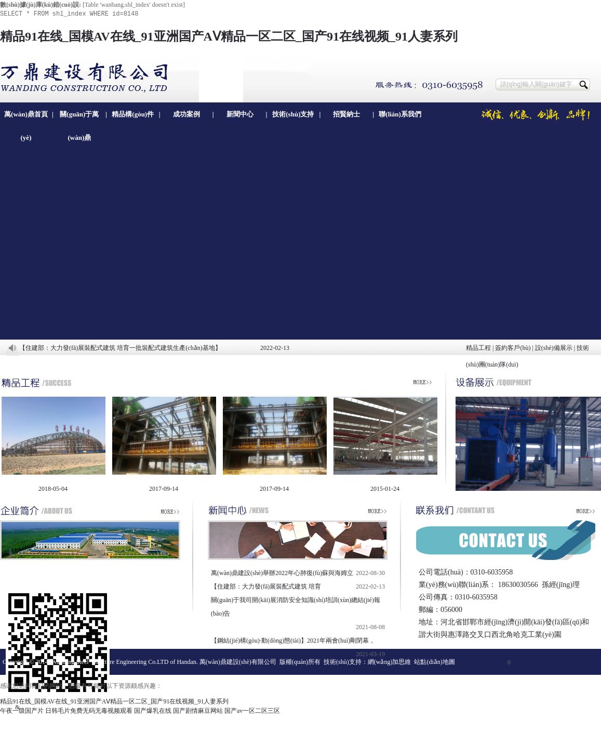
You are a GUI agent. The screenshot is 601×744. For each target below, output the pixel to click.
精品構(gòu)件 (133, 114)
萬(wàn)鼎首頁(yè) (26, 118)
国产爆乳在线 (152, 710)
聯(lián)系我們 (400, 114)
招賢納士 (346, 114)
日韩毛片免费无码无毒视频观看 (88, 710)
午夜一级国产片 (22, 710)
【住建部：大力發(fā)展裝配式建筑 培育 (266, 586)
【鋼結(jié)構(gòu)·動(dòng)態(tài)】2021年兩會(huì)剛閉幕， (293, 640)
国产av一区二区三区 (252, 710)
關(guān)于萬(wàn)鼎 (79, 118)
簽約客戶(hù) (512, 347)
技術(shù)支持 (293, 114)
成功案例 (186, 114)
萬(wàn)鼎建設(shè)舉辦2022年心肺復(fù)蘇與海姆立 (282, 573)
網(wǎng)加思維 (389, 661)
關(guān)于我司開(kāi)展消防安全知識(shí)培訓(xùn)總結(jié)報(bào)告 (295, 606)
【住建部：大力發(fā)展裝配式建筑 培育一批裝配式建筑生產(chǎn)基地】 (120, 347)
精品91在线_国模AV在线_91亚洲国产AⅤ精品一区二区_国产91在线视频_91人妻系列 (229, 36)
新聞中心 (239, 114)
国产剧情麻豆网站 (198, 710)
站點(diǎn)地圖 (434, 661)
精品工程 (478, 347)
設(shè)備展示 (553, 347)
